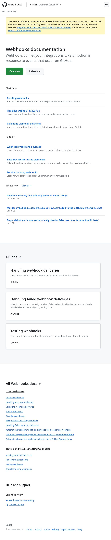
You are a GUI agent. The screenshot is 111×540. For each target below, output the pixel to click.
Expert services (68, 529)
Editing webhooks (14, 411)
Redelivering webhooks (17, 459)
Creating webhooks (15, 397)
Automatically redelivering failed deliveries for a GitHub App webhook (39, 439)
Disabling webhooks (15, 416)
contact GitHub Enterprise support (24, 30)
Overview (14, 71)
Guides (13, 256)
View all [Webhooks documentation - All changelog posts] (27, 185)
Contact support (15, 504)
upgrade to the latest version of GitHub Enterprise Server (44, 27)
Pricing (55, 529)
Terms (30, 529)
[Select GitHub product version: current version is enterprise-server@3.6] (46, 4)
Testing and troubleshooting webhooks (28, 448)
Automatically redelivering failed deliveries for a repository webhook (38, 429)
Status (47, 529)
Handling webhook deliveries (19, 402)
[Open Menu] (106, 4)
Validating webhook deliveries (20, 406)
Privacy (38, 529)
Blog (80, 529)
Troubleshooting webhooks (19, 469)
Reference (34, 71)
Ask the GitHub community (20, 500)
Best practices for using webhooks (22, 420)
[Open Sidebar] (3, 11)
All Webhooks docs (23, 383)
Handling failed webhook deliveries (22, 425)
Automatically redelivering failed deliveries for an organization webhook (40, 434)
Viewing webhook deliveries (19, 455)
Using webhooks (15, 391)
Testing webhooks (14, 464)
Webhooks (12, 11)
